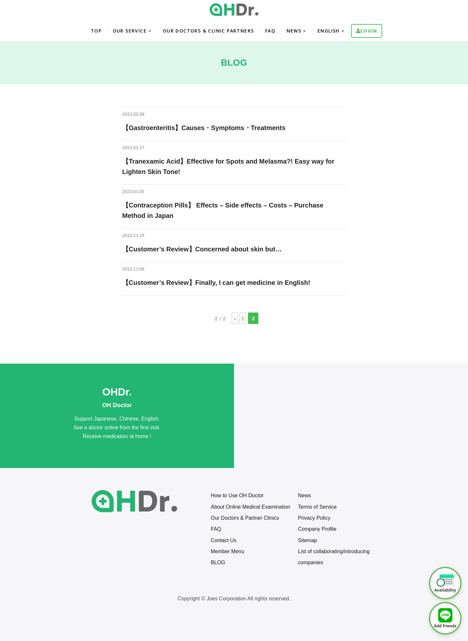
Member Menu (227, 551)
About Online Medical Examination (250, 507)
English (329, 31)
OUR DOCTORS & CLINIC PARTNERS (208, 31)
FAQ (270, 31)
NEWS (294, 31)
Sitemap (307, 540)
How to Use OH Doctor (237, 495)
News (304, 495)
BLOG (218, 562)
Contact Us (223, 540)
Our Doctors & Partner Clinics (245, 518)
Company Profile (317, 529)
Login (368, 31)
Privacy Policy (314, 518)
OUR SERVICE (130, 31)
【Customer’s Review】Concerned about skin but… (202, 249)
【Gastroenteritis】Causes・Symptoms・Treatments (203, 127)
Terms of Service (317, 507)
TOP (96, 31)
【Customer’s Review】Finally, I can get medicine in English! (216, 282)
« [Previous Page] (235, 318)
